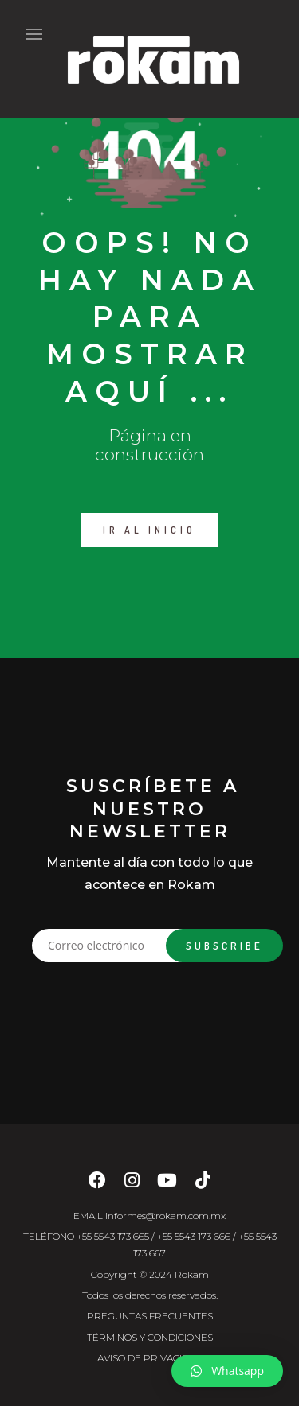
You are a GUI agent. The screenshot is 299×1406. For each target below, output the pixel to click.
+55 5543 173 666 (193, 1236)
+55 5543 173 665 (113, 1236)
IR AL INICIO (149, 530)
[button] (227, 1371)
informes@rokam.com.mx (165, 1216)
